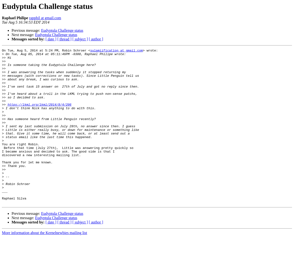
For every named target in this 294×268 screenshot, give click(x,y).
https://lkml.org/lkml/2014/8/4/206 (39, 116)
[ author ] (96, 39)
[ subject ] (80, 39)
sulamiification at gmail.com (116, 51)
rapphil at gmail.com (45, 18)
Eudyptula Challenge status (62, 30)
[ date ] (51, 39)
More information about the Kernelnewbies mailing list (44, 264)
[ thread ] (64, 39)
